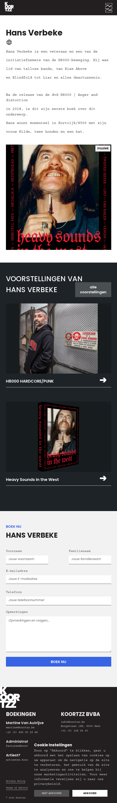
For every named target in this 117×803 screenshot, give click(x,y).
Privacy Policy (15, 781)
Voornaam (14, 551)
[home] (7, 7)
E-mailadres (17, 571)
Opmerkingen (17, 612)
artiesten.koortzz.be (22, 760)
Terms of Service (17, 788)
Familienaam (80, 551)
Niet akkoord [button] (52, 793)
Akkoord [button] (90, 793)
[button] (111, 7)
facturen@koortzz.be (21, 746)
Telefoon (14, 592)
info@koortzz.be (73, 722)
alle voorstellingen (93, 290)
